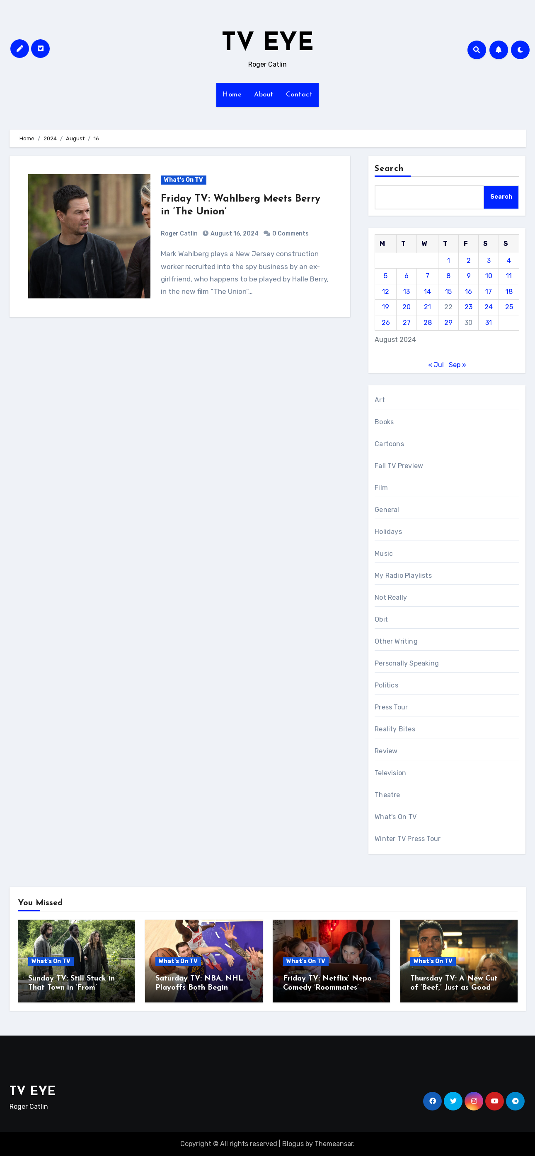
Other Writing (396, 641)
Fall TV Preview (399, 466)
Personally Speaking (407, 663)
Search (389, 169)
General (387, 510)
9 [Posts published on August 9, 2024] (469, 276)
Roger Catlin (179, 233)
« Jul (436, 365)
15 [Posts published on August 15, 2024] (448, 292)
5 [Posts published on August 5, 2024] (385, 276)
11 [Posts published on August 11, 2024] (509, 276)
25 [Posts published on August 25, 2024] (509, 307)
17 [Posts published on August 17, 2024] (488, 292)
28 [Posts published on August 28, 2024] (428, 323)
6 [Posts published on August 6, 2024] (406, 276)
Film (381, 488)
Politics (386, 685)
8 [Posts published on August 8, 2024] (448, 276)
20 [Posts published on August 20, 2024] (406, 307)
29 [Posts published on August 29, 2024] (448, 323)
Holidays (388, 532)
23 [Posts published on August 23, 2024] (468, 307)
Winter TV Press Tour (408, 839)
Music (384, 554)
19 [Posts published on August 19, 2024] (385, 307)
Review (386, 751)
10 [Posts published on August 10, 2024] (488, 276)
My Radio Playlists (403, 575)
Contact (299, 94)
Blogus (293, 1144)
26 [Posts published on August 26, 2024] (386, 323)
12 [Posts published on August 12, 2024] (385, 292)
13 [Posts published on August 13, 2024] (406, 292)
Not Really (391, 597)
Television (390, 773)
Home (232, 94)
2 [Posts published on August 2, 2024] (469, 260)
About (264, 94)
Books (384, 422)
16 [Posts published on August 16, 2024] (468, 292)
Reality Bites (395, 729)
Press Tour (391, 707)
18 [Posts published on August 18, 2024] (509, 292)
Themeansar (334, 1144)
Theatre (387, 795)
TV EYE (267, 43)
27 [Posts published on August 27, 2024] (407, 323)
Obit (381, 619)
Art (380, 400)
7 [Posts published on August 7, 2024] (427, 276)
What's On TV (183, 179)
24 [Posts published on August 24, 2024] (488, 307)
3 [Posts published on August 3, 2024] (489, 260)
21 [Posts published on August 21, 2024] (427, 307)
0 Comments (290, 233)
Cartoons (389, 444)
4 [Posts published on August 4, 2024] (509, 260)
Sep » (457, 365)
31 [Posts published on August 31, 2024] (488, 323)
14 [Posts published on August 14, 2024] (427, 292)
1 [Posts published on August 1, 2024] (448, 260)
